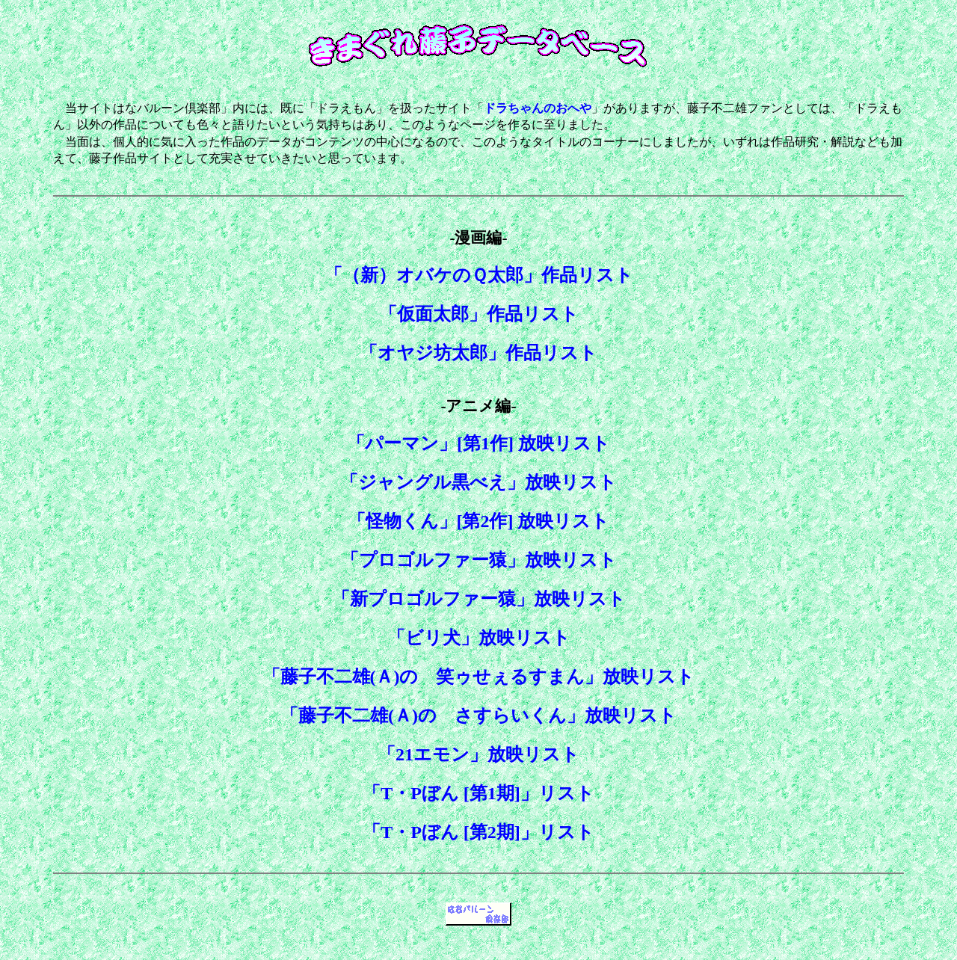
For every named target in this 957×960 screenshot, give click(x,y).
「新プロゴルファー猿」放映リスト (479, 599)
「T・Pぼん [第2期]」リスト (478, 832)
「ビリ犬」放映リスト (478, 637)
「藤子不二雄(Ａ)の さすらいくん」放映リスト (478, 715)
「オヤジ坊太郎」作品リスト (478, 353)
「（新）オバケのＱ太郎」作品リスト (478, 275)
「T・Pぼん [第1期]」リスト (478, 793)
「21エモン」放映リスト (478, 754)
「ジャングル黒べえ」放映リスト (478, 482)
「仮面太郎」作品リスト (479, 314)
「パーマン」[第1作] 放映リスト (478, 443)
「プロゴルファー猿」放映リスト (479, 560)
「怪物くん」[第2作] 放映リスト (479, 521)
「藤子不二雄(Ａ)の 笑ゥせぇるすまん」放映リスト (478, 676)
